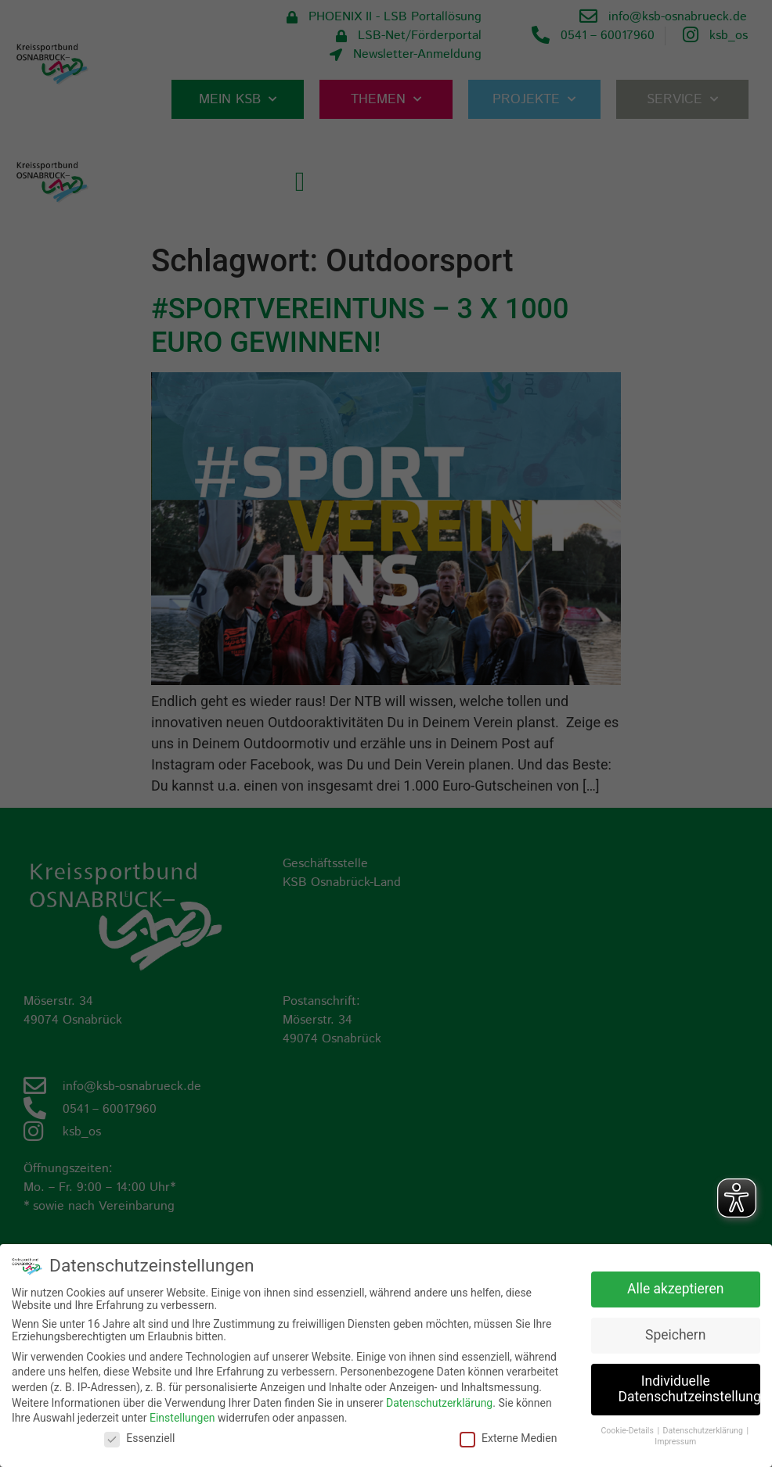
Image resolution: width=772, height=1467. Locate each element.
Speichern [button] (675, 1335)
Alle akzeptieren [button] (675, 1289)
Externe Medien (508, 1437)
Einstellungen (182, 1417)
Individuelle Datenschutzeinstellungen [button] (690, 1388)
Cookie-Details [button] (628, 1430)
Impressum (675, 1442)
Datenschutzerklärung (439, 1402)
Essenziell (139, 1437)
